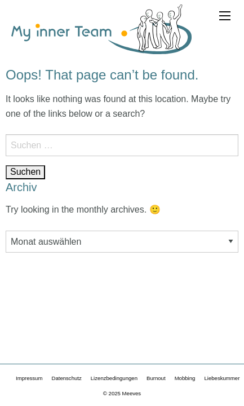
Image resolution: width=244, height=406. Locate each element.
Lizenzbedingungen (114, 378)
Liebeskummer (221, 378)
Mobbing (185, 378)
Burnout (156, 378)
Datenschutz (66, 378)
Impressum (29, 378)
